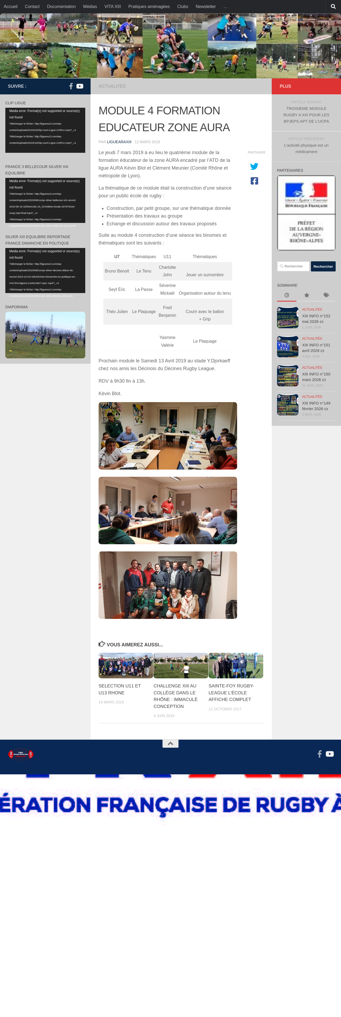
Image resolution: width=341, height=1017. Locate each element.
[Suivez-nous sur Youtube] (79, 86)
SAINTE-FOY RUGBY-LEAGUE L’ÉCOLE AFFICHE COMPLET (231, 692)
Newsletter (206, 6)
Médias (90, 6)
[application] (45, 130)
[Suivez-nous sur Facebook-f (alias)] (71, 86)
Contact (32, 6)
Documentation (61, 6)
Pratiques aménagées (149, 6)
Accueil (11, 6)
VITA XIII (112, 6)
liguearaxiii (119, 142)
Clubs (182, 6)
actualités (112, 86)
